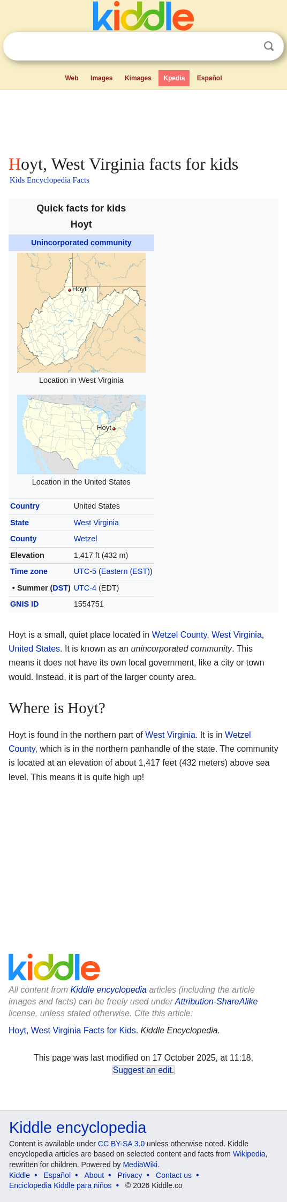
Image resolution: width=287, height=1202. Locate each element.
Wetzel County (179, 634)
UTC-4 (85, 588)
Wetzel (85, 538)
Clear (247, 46)
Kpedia (174, 78)
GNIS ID (24, 604)
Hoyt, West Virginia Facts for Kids (72, 1030)
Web (71, 78)
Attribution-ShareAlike (216, 1001)
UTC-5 (85, 571)
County (23, 538)
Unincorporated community (81, 242)
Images (101, 78)
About (94, 1175)
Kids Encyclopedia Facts (49, 180)
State (19, 522)
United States (34, 648)
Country (25, 506)
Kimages (138, 78)
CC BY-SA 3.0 (121, 1143)
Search (269, 46)
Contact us (174, 1175)
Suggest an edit (142, 1070)
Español (209, 78)
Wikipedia (249, 1154)
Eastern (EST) (125, 571)
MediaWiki (140, 1164)
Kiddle (19, 1175)
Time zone (29, 571)
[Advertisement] (143, 119)
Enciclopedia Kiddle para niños (60, 1185)
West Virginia (96, 522)
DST (60, 588)
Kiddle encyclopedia (109, 989)
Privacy (130, 1175)
